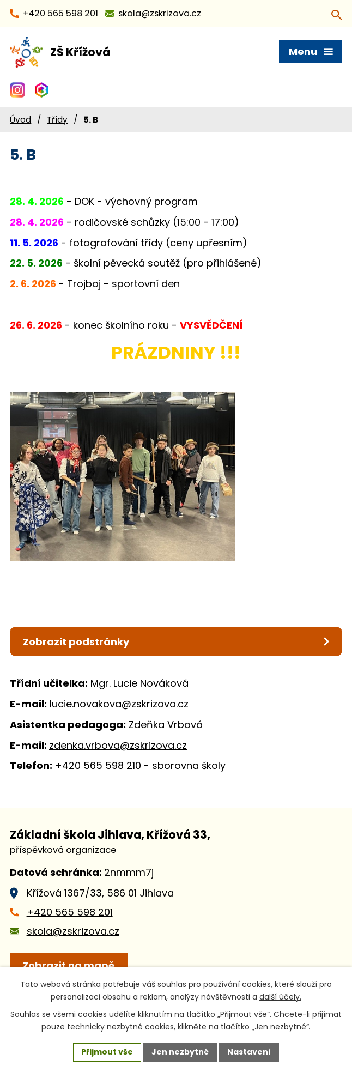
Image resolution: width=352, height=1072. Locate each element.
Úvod (20, 119)
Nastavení (249, 1051)
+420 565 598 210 (98, 765)
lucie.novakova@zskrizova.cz (119, 704)
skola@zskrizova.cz (73, 931)
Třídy (57, 119)
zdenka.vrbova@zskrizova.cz (118, 745)
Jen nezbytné (180, 1051)
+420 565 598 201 (70, 912)
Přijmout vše (107, 1051)
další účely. (280, 996)
